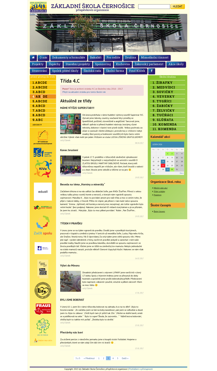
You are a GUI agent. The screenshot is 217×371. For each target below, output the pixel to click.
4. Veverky (164, 96)
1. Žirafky (163, 83)
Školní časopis (159, 211)
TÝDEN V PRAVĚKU (71, 223)
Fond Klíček (137, 70)
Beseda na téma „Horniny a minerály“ (82, 184)
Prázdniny (157, 195)
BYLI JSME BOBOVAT (72, 300)
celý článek (65, 140)
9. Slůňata (163, 120)
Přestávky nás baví (71, 332)
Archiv (37, 124)
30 (172, 169)
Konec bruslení (69, 150)
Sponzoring (103, 64)
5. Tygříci (162, 101)
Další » (125, 358)
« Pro (153, 173)
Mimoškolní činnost (154, 57)
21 (163, 165)
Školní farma (115, 70)
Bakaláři (95, 57)
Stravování (39, 70)
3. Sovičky (163, 92)
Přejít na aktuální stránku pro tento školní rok (84, 92)
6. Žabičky (163, 106)
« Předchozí (89, 358)
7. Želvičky (164, 110)
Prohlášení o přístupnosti (141, 369)
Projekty (38, 64)
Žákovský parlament (149, 64)
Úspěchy (54, 64)
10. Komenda (165, 124)
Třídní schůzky (159, 191)
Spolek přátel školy (65, 70)
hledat (177, 6)
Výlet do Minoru (70, 265)
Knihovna (123, 64)
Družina (130, 57)
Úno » (182, 173)
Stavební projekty (78, 64)
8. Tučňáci (163, 115)
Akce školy (176, 64)
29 (167, 169)
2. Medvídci (164, 87)
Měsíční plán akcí (160, 188)
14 (163, 161)
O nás (43, 57)
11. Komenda (165, 129)
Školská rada (92, 70)
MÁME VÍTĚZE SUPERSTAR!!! (77, 108)
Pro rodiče (113, 57)
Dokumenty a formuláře (68, 57)
